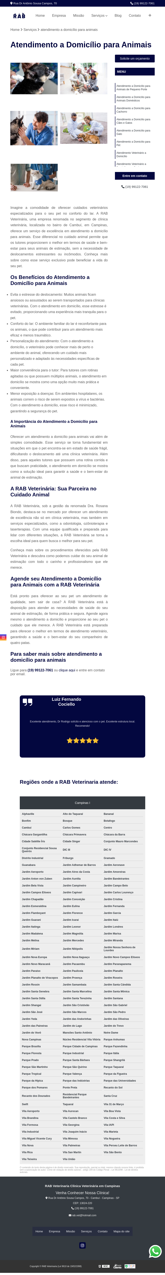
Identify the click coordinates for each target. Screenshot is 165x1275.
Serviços (97, 15)
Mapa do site (121, 1231)
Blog (118, 15)
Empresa (59, 15)
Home (40, 15)
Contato (135, 15)
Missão (78, 15)
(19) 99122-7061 (142, 3)
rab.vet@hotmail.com (82, 1215)
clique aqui (67, 670)
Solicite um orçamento (135, 59)
